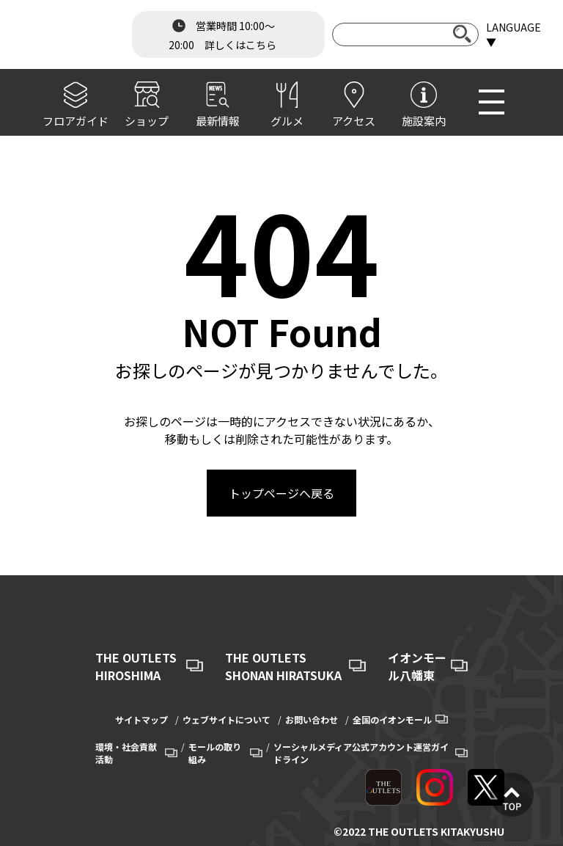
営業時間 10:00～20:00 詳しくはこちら (222, 33)
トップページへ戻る (281, 493)
